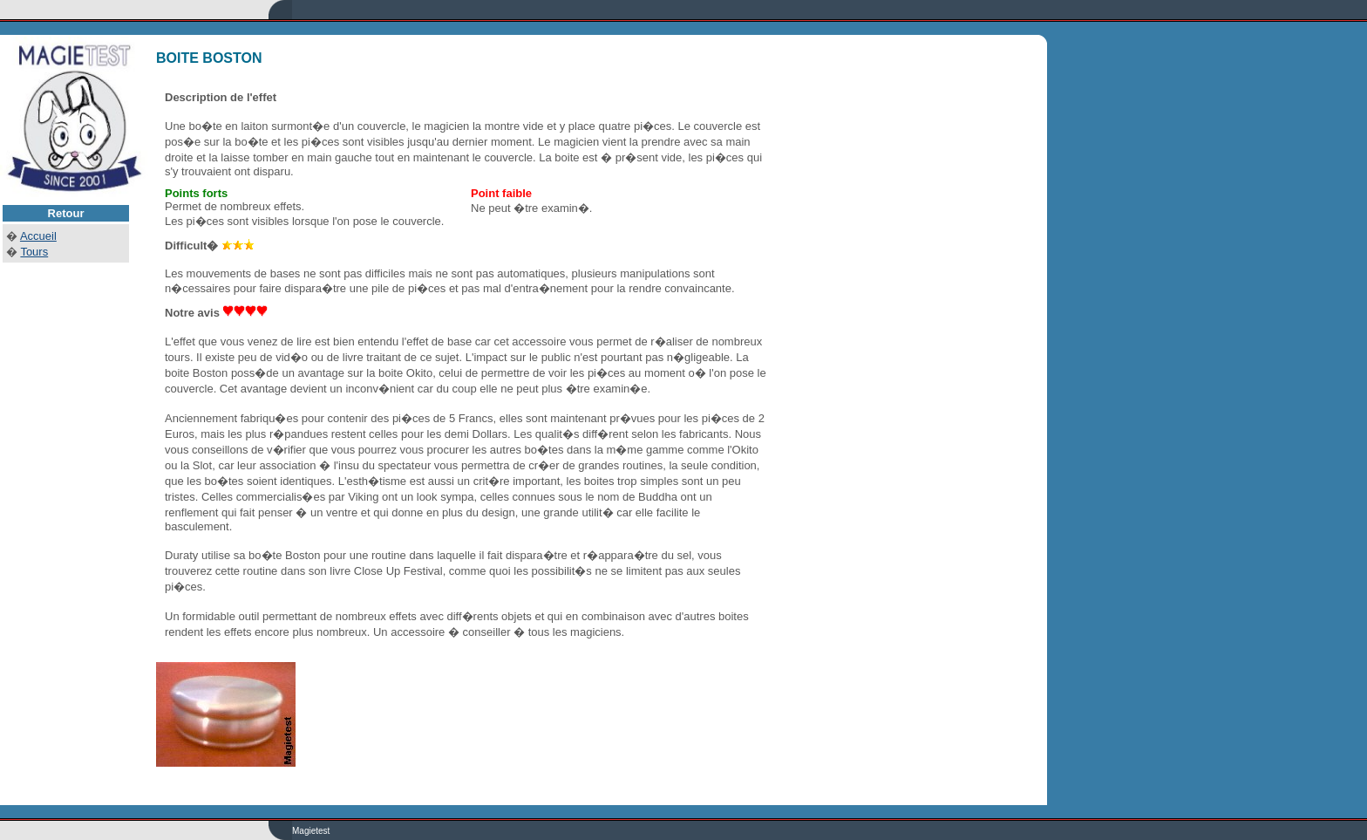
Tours (34, 251)
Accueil (38, 235)
